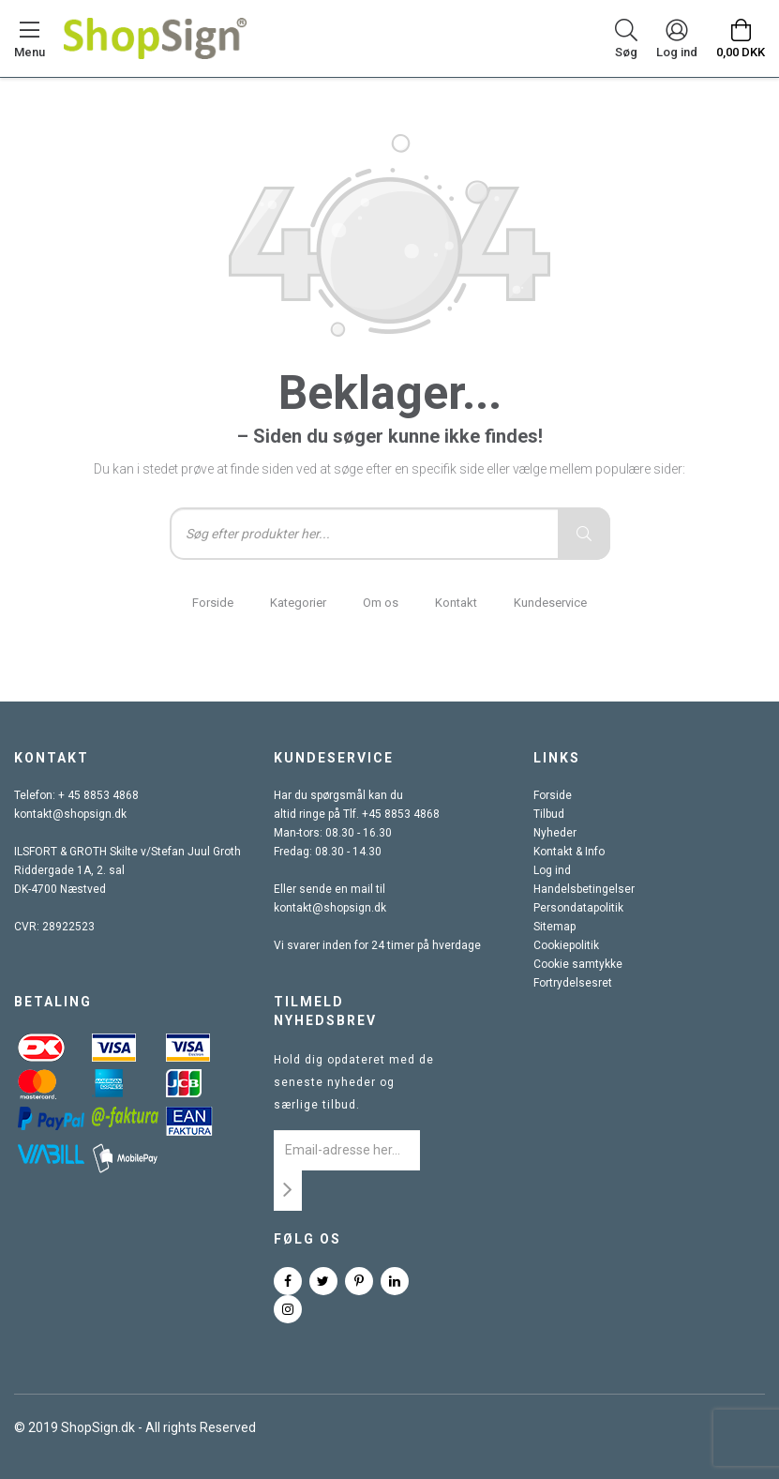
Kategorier (298, 603)
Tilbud (548, 814)
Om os (380, 603)
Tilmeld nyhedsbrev (325, 1011)
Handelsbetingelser (584, 889)
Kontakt (456, 603)
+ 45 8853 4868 (98, 795)
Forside (212, 603)
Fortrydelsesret (572, 982)
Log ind (552, 870)
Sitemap (554, 926)
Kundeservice (550, 603)
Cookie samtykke (577, 964)
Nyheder (555, 832)
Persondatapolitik (578, 907)
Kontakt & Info (569, 851)
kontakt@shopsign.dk (70, 814)
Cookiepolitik (566, 945)
